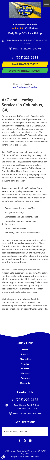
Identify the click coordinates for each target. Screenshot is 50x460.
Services (28, 84)
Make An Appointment (25, 64)
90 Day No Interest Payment (25, 70)
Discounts (25, 382)
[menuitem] (25, 349)
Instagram (30, 440)
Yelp (25, 440)
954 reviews (31, 28)
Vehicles (25, 363)
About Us (25, 354)
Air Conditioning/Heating (25, 87)
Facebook (19, 440)
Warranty (25, 373)
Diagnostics (25, 359)
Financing (25, 378)
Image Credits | (17, 456)
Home (16, 84)
